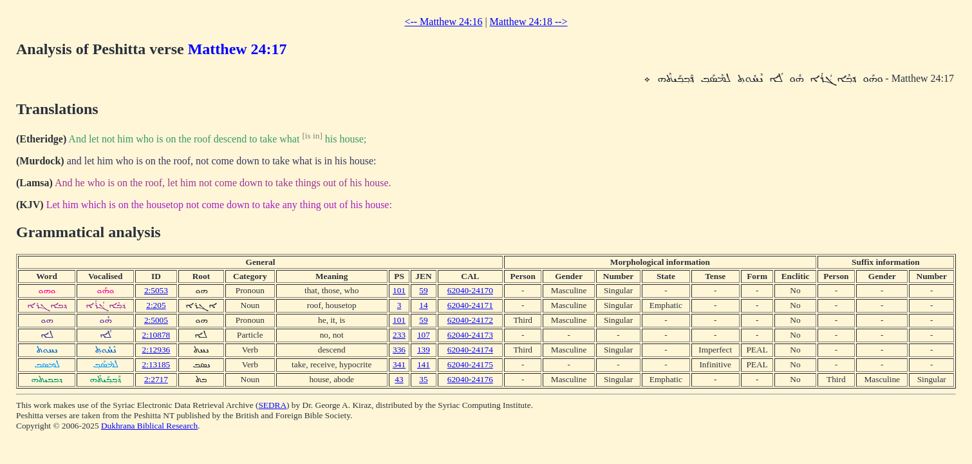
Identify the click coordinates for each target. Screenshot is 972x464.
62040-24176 (470, 379)
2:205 (155, 305)
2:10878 (156, 335)
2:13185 (156, 364)
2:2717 (156, 379)
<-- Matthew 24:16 (443, 21)
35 (423, 379)
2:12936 (156, 349)
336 (399, 349)
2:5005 (156, 320)
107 (423, 335)
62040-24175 (470, 364)
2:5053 (156, 290)
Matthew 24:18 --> (529, 21)
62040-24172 (470, 320)
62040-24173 (470, 335)
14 (423, 305)
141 (423, 364)
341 (399, 364)
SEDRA (272, 405)
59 (423, 290)
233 (399, 335)
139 (423, 349)
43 (399, 379)
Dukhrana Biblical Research (149, 425)
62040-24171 (470, 305)
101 (399, 290)
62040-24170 (470, 290)
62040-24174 (470, 349)
